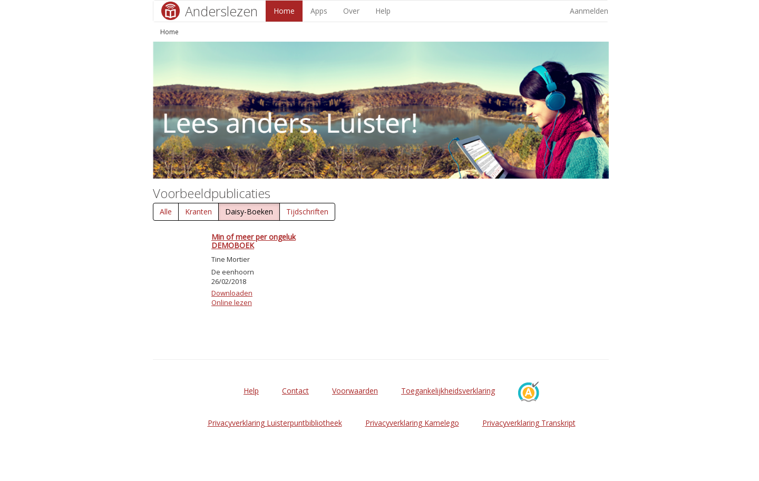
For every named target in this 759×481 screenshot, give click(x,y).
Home (284, 11)
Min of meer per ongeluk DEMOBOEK (253, 241)
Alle (166, 212)
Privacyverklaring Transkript (529, 423)
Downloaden (231, 293)
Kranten (198, 212)
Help (383, 11)
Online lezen (231, 302)
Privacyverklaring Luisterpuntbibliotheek (275, 423)
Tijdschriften (307, 212)
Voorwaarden (355, 391)
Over (351, 11)
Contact (295, 391)
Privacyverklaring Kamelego (412, 423)
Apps (318, 11)
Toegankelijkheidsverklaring (448, 391)
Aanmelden (589, 11)
